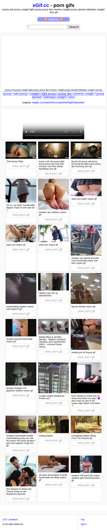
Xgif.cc (84, 524)
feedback (13, 519)
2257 (4, 519)
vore (71, 97)
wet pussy (20, 93)
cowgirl (34, 93)
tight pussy (49, 93)
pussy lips (64, 93)
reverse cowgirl (84, 93)
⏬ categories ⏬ (53, 19)
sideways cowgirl (55, 97)
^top (83, 519)
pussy (7, 93)
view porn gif (21, 166)
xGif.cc (41, 5)
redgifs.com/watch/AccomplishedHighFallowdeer (58, 102)
